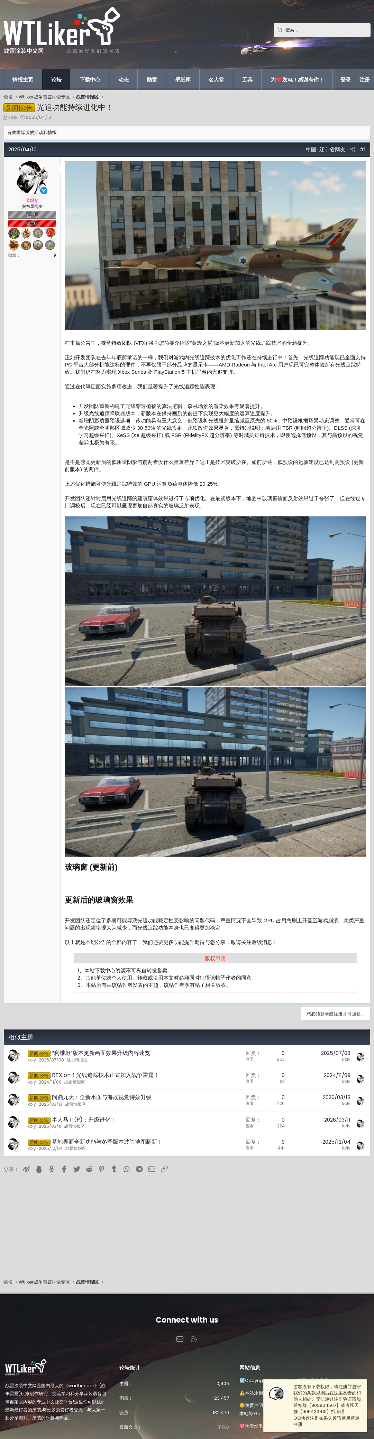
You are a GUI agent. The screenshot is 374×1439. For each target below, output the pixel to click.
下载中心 (90, 79)
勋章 (152, 79)
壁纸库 (183, 79)
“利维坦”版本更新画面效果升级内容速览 (101, 1053)
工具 (247, 79)
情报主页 (22, 79)
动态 (123, 79)
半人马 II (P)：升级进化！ (84, 1120)
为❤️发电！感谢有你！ (297, 79)
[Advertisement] (177, 1223)
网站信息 (249, 1367)
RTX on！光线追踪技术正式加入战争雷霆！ (105, 1075)
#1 (362, 149)
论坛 (56, 79)
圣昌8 (223, 1427)
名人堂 (216, 79)
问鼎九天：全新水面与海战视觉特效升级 (102, 1097)
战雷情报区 (77, 1060)
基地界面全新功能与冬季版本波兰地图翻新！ (107, 1142)
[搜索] (322, 30)
